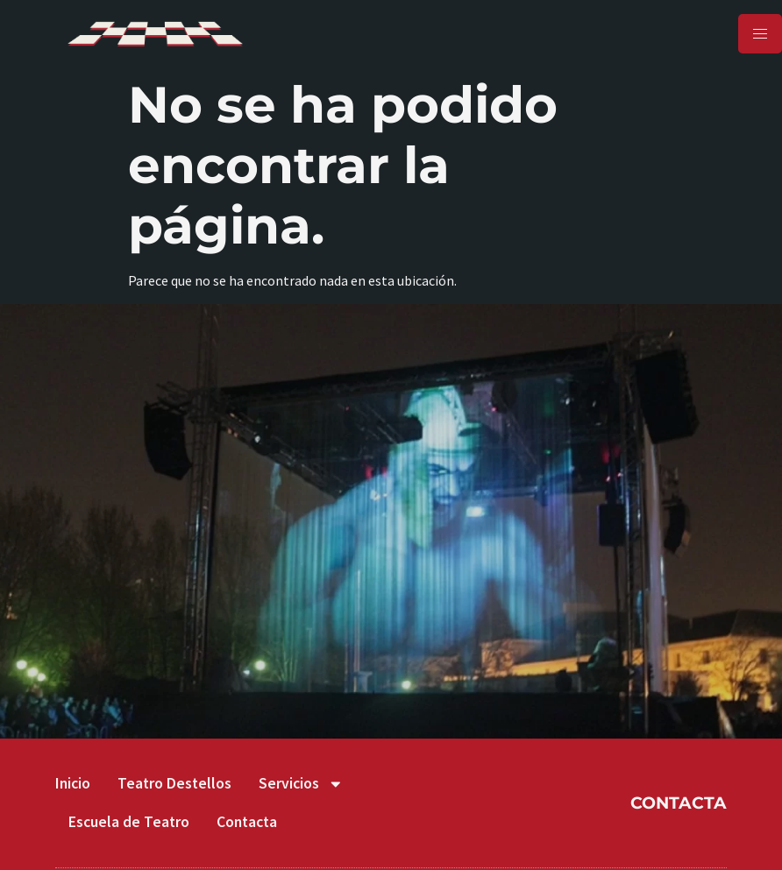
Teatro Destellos (174, 783)
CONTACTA (678, 802)
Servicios (301, 784)
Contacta (247, 821)
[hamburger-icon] (760, 33)
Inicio (72, 783)
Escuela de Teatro (128, 821)
